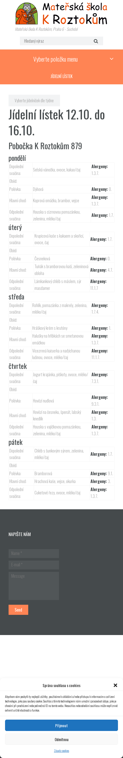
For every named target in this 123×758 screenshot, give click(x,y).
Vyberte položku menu (55, 58)
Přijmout (61, 725)
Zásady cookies (61, 750)
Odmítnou (62, 739)
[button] (115, 685)
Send (18, 610)
